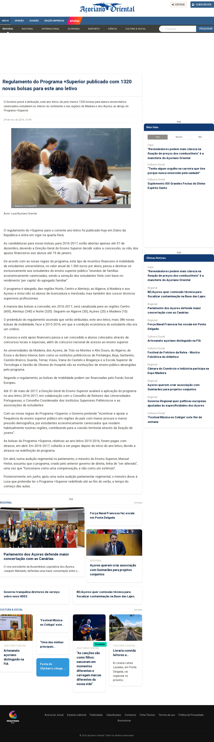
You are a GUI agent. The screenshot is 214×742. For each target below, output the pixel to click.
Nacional (27, 29)
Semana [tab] (179, 137)
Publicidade (96, 715)
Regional (7, 29)
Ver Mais (138, 503)
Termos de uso (166, 715)
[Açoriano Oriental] (13, 723)
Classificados (113, 715)
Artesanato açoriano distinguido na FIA (174, 340)
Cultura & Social (135, 29)
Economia (74, 29)
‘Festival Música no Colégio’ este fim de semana (51, 624)
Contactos (130, 715)
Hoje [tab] (158, 137)
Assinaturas (124, 720)
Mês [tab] (200, 137)
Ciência (112, 29)
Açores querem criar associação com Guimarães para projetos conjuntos (113, 570)
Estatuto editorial (76, 715)
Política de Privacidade (191, 715)
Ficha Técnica (147, 715)
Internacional (50, 29)
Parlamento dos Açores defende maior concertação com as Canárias (36, 556)
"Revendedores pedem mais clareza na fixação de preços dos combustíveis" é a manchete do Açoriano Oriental (176, 153)
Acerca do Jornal (54, 715)
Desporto (93, 29)
